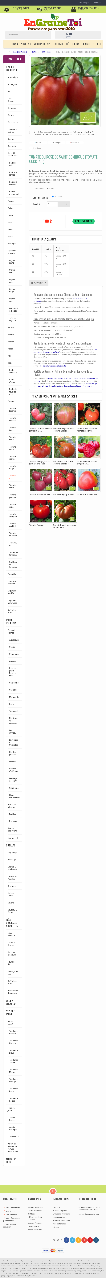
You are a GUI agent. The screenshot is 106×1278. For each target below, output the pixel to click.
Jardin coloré (10, 1023)
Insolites (12, 762)
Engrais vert (13, 838)
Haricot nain (12, 164)
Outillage (59, 44)
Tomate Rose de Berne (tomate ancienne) (87, 430)
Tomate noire (12, 448)
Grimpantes (14, 788)
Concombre (13, 122)
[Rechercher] (24, 35)
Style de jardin (10, 1012)
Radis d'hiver (12, 381)
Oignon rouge (12, 290)
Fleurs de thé (11, 963)
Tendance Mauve (13, 1071)
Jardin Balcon (12, 1118)
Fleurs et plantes (11, 631)
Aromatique (13, 77)
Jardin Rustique (13, 1128)
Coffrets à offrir (12, 982)
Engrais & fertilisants (12, 868)
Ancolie (12, 661)
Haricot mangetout (14, 193)
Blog (98, 44)
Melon (10, 229)
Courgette (12, 146)
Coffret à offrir (12, 611)
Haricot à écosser (13, 183)
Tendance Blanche (13, 1042)
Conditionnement (60, 1217)
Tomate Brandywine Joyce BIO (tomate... (64, 526)
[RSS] (78, 1240)
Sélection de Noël (11, 1160)
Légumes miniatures (12, 601)
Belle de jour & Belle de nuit (12, 672)
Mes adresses (11, 1215)
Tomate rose (46, 52)
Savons (11, 903)
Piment (11, 327)
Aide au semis (11, 894)
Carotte (11, 115)
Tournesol (13, 711)
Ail (9, 91)
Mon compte (10, 1199)
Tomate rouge (12, 467)
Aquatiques (14, 640)
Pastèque (12, 244)
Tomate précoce (12, 496)
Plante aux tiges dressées (13, 720)
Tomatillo (12, 574)
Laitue (10, 215)
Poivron (11, 335)
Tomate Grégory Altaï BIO (64, 494)
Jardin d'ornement (42, 44)
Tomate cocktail (12, 525)
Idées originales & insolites (80, 44)
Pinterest (74, 143)
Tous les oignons (12, 319)
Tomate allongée (13, 515)
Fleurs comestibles (14, 796)
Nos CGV (56, 1207)
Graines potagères (21, 44)
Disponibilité (38, 188)
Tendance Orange (13, 1080)
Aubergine (12, 84)
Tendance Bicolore (13, 1032)
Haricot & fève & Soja (13, 154)
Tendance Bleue (13, 1051)
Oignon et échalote (12, 252)
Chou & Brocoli (11, 100)
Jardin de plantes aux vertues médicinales (13, 1148)
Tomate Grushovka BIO (87, 494)
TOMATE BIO (13, 544)
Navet (10, 236)
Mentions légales (60, 1211)
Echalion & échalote (13, 309)
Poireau (11, 342)
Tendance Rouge (13, 1099)
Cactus (12, 647)
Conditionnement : (41, 198)
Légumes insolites (12, 582)
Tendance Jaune (13, 1061)
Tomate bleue (12, 438)
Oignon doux (12, 281)
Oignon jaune (12, 261)
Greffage (12, 886)
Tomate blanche (12, 419)
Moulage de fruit (13, 972)
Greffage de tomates (13, 564)
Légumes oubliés (12, 592)
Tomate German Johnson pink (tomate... (40, 430)
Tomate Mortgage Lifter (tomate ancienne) (39, 462)
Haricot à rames (13, 173)
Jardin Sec (13, 1137)
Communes (14, 654)
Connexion (97, 2)
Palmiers (13, 821)
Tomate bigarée (12, 409)
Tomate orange (12, 457)
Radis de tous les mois (13, 391)
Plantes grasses (12, 753)
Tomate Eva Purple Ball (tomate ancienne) (63, 462)
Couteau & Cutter (12, 911)
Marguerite (14, 697)
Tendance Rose (13, 1090)
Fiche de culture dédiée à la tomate (52, 366)
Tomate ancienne (13, 534)
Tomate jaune (12, 429)
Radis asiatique (13, 371)
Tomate (34, 52)
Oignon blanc (12, 271)
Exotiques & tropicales (13, 742)
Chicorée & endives (12, 130)
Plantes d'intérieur (13, 770)
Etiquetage (12, 853)
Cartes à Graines (11, 944)
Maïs (10, 222)
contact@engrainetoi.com (89, 1214)
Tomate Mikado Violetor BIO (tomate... (87, 462)
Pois (9, 356)
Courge (11, 139)
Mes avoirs (10, 1211)
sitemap (56, 1227)
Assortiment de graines (13, 992)
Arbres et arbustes (12, 806)
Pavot (11, 704)
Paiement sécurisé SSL (62, 1220)
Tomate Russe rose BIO (39, 494)
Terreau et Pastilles (12, 877)
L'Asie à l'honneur (11, 1002)
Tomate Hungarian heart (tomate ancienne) (63, 430)
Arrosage (12, 860)
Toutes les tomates (13, 553)
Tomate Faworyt (36, 525)
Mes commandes (13, 1207)
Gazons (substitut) (12, 829)
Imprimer (37, 148)
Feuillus (12, 814)
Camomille (14, 683)
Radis (10, 363)
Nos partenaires (59, 1224)
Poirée (10, 349)
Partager (56, 143)
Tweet (38, 143)
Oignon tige (12, 300)
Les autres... (12, 731)
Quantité (36, 204)
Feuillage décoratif (13, 779)
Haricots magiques (12, 953)
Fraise (10, 208)
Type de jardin (11, 1109)
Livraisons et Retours (61, 1214)
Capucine (13, 690)
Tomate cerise (12, 505)
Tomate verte (12, 486)
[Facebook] (66, 1240)
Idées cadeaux (11, 934)
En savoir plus (38, 283)
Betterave (12, 108)
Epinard (11, 201)
